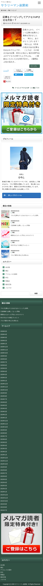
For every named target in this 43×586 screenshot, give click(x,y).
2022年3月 (3, 485)
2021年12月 (4, 495)
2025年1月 (3, 380)
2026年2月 (3, 340)
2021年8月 (3, 507)
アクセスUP (25, 88)
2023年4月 (3, 445)
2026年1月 (3, 343)
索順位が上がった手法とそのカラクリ (12, 314)
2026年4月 (3, 334)
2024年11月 (4, 387)
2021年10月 (4, 501)
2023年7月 (3, 436)
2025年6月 (3, 365)
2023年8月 (3, 433)
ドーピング (18, 88)
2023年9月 (3, 430)
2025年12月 (4, 347)
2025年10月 (4, 353)
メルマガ (8, 288)
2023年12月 (4, 421)
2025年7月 (3, 362)
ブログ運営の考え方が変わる (9, 321)
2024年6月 (3, 402)
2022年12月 (4, 458)
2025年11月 (4, 350)
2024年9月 (3, 393)
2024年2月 (3, 414)
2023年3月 (3, 448)
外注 (6, 277)
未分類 (7, 267)
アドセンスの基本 (11, 274)
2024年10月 (4, 390)
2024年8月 (3, 396)
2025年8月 (3, 359)
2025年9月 (3, 356)
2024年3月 (3, 411)
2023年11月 (4, 424)
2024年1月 (3, 418)
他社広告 (8, 284)
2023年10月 (4, 427)
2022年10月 (4, 464)
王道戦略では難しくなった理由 (10, 311)
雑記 (34, 88)
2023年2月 (3, 451)
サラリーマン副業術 (14, 5)
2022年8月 (3, 470)
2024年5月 (3, 405)
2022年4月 (3, 482)
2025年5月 (3, 368)
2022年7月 (3, 473)
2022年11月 (4, 461)
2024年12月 (4, 384)
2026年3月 (3, 337)
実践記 (7, 281)
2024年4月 (3, 408)
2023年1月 (3, 455)
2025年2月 (3, 377)
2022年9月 (3, 467)
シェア (6, 71)
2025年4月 (3, 371)
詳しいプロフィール (15, 195)
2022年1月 (3, 492)
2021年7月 (3, 510)
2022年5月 (3, 479)
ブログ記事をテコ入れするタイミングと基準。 (14, 308)
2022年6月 (3, 476)
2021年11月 (4, 498)
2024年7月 (3, 399)
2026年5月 (3, 331)
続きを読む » (35, 66)
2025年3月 (3, 374)
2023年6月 (3, 439)
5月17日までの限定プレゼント (9, 317)
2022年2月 (3, 488)
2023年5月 (3, 442)
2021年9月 (3, 504)
